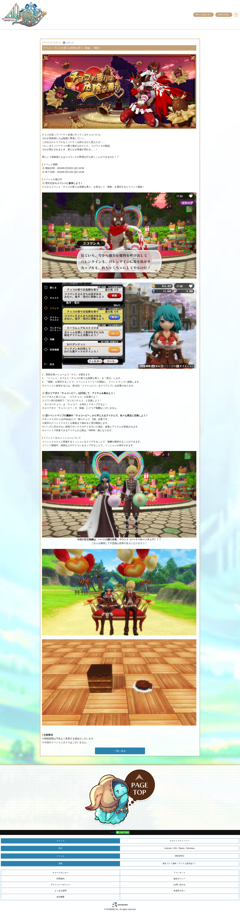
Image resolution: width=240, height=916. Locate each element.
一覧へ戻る (120, 751)
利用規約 (60, 878)
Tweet (112, 832)
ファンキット (180, 872)
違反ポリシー (180, 878)
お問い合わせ (180, 884)
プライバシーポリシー (60, 884)
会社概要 (60, 897)
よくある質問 (60, 890)
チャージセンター (203, 15)
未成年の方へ (180, 890)
